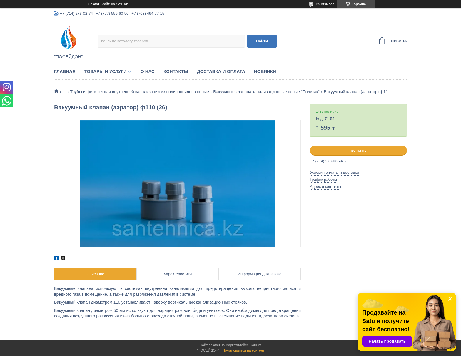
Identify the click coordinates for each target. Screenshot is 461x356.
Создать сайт (99, 4)
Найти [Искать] (262, 41)
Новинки (265, 71)
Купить (358, 151)
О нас (148, 71)
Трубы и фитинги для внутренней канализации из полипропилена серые (139, 91)
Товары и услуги (105, 71)
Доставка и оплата (221, 71)
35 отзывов (325, 4)
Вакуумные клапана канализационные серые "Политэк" (266, 91)
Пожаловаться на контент (243, 350)
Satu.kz (255, 345)
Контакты (175, 71)
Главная (65, 71)
